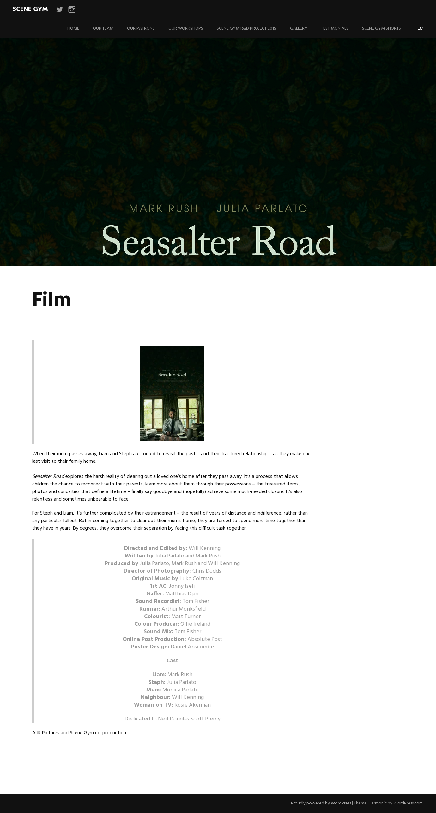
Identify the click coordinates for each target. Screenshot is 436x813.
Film (419, 28)
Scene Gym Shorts (381, 28)
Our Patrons (141, 28)
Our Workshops (185, 28)
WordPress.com (408, 803)
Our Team (103, 28)
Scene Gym (30, 9)
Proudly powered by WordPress (321, 803)
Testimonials (334, 28)
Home (73, 28)
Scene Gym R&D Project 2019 (246, 28)
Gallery (298, 28)
